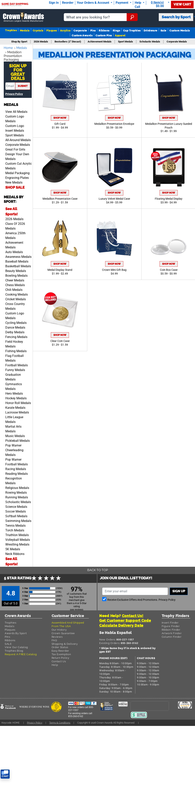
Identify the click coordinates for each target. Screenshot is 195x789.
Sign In (54, 3)
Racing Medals (15, 468)
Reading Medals (16, 472)
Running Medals (16, 496)
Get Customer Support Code (125, 619)
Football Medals (16, 364)
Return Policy (60, 656)
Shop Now (59, 118)
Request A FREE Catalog (21, 653)
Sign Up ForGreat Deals (18, 71)
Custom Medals (179, 30)
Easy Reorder (60, 649)
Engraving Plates (17, 176)
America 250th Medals (15, 234)
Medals (25, 30)
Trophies (11, 30)
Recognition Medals (13, 479)
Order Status (60, 646)
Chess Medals (15, 284)
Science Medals (16, 505)
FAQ (54, 639)
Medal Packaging (17, 172)
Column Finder (172, 635)
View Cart (182, 4)
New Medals (13, 181)
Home (8, 48)
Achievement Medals (14, 244)
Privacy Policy (14, 93)
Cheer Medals (14, 279)
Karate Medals (15, 406)
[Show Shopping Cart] (159, 4)
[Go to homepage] (23, 17)
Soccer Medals (15, 510)
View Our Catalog (16, 646)
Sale (163, 30)
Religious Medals (17, 487)
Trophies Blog (14, 649)
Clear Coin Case (60, 341)
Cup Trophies (132, 30)
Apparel (120, 35)
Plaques (51, 30)
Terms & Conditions (63, 721)
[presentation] (150, 704)
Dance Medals (15, 326)
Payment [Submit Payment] (122, 3)
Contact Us (59, 660)
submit (23, 84)
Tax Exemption (61, 653)
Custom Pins (104, 35)
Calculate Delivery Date (121, 624)
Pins (93, 30)
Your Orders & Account (93, 3)
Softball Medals (16, 515)
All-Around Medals (18, 139)
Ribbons (104, 30)
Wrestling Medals (17, 543)
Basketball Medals (18, 265)
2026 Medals (14, 218)
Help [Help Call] (138, 3)
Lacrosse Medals (17, 411)
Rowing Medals (16, 491)
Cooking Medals (16, 293)
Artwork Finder (172, 632)
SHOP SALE (15, 186)
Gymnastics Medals (13, 385)
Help (55, 663)
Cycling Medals (16, 321)
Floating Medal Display (168, 198)
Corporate (80, 30)
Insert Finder (170, 621)
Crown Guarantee (63, 632)
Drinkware (150, 30)
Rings (116, 30)
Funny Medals (15, 369)
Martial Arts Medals (13, 427)
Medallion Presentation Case (60, 198)
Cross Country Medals (15, 305)
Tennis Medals (15, 524)
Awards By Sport (16, 632)
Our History (59, 628)
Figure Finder (171, 625)
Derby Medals (14, 331)
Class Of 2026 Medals (15, 225)
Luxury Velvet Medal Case (114, 198)
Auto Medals (14, 251)
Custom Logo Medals (14, 117)
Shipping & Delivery (65, 642)
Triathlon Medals (17, 534)
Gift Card (59, 124)
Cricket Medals (15, 298)
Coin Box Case (168, 270)
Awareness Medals (18, 255)
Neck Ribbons (14, 553)
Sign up (178, 590)
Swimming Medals (18, 520)
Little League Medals (14, 418)
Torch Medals (14, 529)
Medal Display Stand (59, 270)
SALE (8, 642)
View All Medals (16, 110)
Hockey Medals (16, 397)
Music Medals (15, 435)
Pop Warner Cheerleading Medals (14, 449)
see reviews (76, 608)
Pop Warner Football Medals (16, 460)
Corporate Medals (17, 143)
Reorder (67, 3)
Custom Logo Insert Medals (14, 127)
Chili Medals (13, 288)
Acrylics (65, 30)
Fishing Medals (16, 350)
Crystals (38, 30)
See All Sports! (11, 210)
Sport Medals (14, 134)
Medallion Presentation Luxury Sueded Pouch (168, 125)
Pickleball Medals (17, 439)
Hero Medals (14, 392)
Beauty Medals (15, 270)
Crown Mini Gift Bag (114, 270)
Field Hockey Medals (14, 343)
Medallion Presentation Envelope (114, 124)
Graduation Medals (13, 376)
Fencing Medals (16, 336)
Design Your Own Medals (17, 155)
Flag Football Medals (14, 357)
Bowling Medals (16, 274)
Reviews (57, 635)
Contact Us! (132, 615)
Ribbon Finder (171, 628)
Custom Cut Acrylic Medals (18, 165)
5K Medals (12, 548)
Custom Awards (82, 35)
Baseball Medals (16, 260)
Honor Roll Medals (18, 402)
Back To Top (97, 569)
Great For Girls (15, 148)
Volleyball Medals (17, 538)
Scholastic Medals (18, 501)
